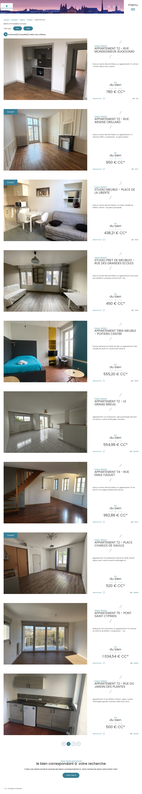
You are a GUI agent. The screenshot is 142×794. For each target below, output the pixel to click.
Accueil (6, 20)
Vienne (22, 20)
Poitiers (30, 20)
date (30, 29)
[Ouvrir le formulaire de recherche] (108, 6)
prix (18, 29)
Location (14, 20)
